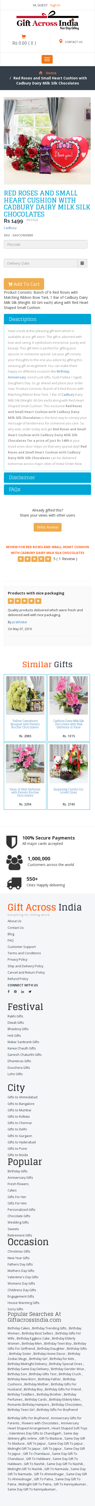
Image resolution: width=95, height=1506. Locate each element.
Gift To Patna (43, 1479)
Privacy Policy (17, 959)
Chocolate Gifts (19, 1216)
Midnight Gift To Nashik (25, 1469)
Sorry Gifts (15, 1309)
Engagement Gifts (21, 1296)
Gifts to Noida (18, 1155)
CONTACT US (71, 42)
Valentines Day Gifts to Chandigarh (35, 1433)
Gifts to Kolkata (19, 1116)
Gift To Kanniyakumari (70, 1484)
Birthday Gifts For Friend (63, 1389)
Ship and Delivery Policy (25, 966)
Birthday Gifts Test (42, 1374)
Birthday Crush (70, 1374)
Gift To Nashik (34, 1464)
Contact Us (16, 928)
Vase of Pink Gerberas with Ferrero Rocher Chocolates (25, 792)
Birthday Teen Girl (21, 1410)
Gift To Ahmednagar (49, 1474)
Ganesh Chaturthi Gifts (25, 1055)
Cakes (12, 1190)
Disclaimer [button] (22, 477)
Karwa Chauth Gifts (22, 1048)
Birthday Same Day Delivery (28, 1369)
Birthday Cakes (19, 1328)
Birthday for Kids (62, 1359)
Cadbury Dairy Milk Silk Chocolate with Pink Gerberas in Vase (68, 724)
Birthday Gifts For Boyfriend (57, 1410)
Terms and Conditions (24, 953)
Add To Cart (24, 284)
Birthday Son (17, 1374)
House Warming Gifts (24, 1303)
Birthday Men (32, 1343)
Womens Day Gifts (21, 1283)
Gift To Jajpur (52, 1448)
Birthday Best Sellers (37, 1333)
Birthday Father (49, 1379)
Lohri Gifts (15, 1074)
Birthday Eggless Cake (33, 1338)
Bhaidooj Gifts (18, 1029)
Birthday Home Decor (49, 1354)
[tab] (47, 319)
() (24, 43)
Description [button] (22, 319)
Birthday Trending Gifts (49, 1328)
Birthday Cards (36, 1399)
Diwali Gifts (16, 1022)
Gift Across (47, 908)
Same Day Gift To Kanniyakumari (31, 1489)
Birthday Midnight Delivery (27, 1364)
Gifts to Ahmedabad (22, 1097)
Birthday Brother (49, 1394)
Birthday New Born (22, 1379)
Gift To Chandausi (36, 1454)
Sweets (13, 1229)
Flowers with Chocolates (40, 1423)
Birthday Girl (38, 1359)
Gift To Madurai (50, 1438)
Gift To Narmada (56, 1469)
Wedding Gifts (18, 1222)
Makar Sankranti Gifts (23, 1042)
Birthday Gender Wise (67, 1369)
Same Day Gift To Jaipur (65, 1443)
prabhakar (19, 622)
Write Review (47, 527)
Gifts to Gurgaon (20, 1136)
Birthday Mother (36, 1384)
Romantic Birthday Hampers (28, 1404)
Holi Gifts (14, 1035)
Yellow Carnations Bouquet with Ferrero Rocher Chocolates (25, 724)
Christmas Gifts (19, 1251)
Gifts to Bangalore (21, 1104)
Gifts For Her (17, 1197)
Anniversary (17, 377)
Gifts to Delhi (17, 1129)
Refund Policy (18, 979)
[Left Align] (21, 559)
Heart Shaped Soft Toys (69, 1428)
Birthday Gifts (18, 1171)
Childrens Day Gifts (22, 1290)
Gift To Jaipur (36, 1443)
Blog (11, 934)
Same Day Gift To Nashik (65, 1464)
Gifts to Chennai (20, 1123)
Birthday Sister (20, 1354)
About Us (15, 921)
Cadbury (10, 228)
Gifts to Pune (17, 1148)
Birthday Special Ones (65, 1364)
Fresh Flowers (18, 1184)
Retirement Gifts (20, 1235)
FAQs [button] (14, 489)
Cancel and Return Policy (26, 972)
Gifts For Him (17, 1203)
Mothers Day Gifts (21, 1271)
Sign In (55, 5)
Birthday (63, 371)
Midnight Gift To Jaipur (24, 1448)
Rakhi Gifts (15, 1016)
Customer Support (22, 947)
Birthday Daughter (51, 1348)
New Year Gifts (19, 1258)
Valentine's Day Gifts (23, 1277)
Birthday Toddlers (21, 1394)
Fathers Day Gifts (20, 1264)
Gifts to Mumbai (19, 1110)
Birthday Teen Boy (57, 1343)
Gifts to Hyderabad (22, 1142)
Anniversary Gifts (20, 1177)
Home (47, 72)
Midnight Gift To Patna (34, 1484)
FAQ (11, 940)
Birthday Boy (33, 1389)
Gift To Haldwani (38, 1459)
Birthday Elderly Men (64, 1399)
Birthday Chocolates (67, 1404)
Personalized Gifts (21, 1209)
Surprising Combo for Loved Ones (68, 791)
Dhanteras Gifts (19, 1061)
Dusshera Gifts (19, 1067)
